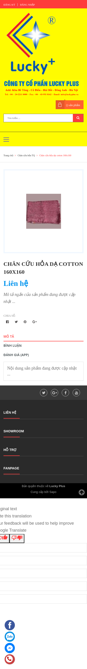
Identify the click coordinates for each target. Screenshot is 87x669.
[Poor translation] (17, 538)
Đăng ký (9, 4)
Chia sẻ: (9, 315)
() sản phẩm (73, 105)
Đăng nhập (27, 4)
